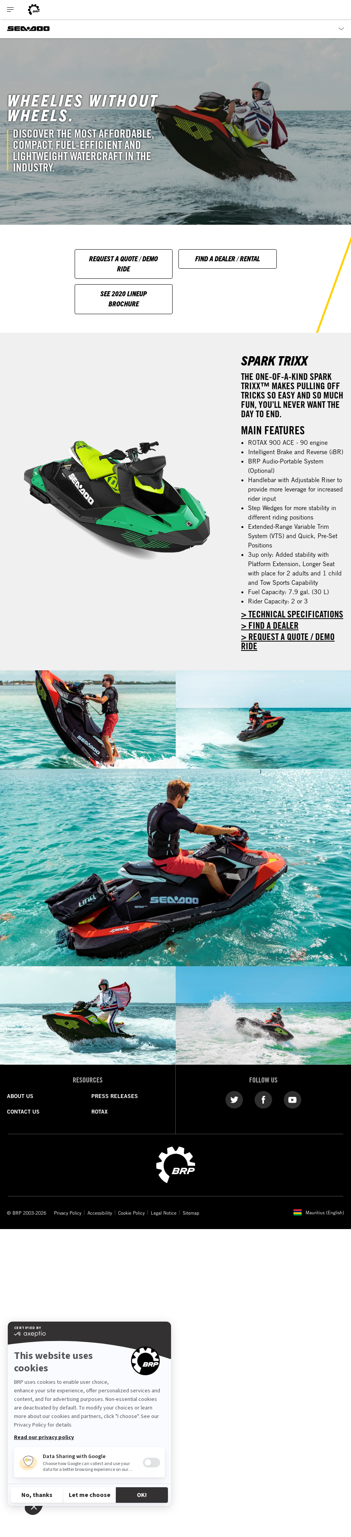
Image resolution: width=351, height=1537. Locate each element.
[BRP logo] (34, 9)
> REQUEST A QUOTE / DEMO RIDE (288, 641)
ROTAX (99, 1111)
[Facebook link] (263, 1099)
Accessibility (99, 1213)
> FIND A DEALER (270, 625)
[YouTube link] (292, 1099)
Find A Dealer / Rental (227, 258)
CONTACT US (23, 1111)
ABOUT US (20, 1096)
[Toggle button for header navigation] (10, 9)
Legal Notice (163, 1213)
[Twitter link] (234, 1099)
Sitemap (191, 1213)
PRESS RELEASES (114, 1096)
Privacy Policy (67, 1213)
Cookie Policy (131, 1213)
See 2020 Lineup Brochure (123, 298)
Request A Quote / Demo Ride (123, 263)
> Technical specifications (292, 614)
